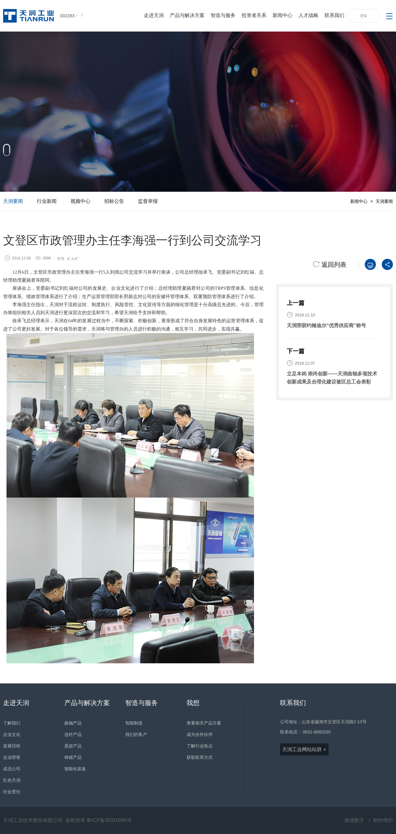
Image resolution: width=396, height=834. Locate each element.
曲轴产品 (73, 723)
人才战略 (308, 15)
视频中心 (80, 201)
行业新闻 (47, 201)
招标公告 (114, 201)
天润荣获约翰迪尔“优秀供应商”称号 (326, 325)
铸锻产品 (73, 757)
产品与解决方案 (187, 15)
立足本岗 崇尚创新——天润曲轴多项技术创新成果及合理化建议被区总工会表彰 (332, 377)
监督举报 (148, 201)
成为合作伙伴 (200, 734)
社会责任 (11, 791)
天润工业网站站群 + (304, 749)
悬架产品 (73, 745)
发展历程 (11, 745)
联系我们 (334, 15)
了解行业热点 (200, 745)
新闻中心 (282, 15)
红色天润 (11, 780)
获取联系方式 (200, 757)
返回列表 (329, 264)
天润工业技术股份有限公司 (32, 820)
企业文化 (11, 734)
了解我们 (11, 723)
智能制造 (134, 723)
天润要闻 (13, 201)
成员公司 (11, 768)
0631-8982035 (317, 731)
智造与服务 (223, 15)
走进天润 (154, 15)
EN (364, 15)
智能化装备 (75, 768)
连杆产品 (73, 734)
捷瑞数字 (354, 820)
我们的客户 (136, 734)
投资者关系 (254, 15)
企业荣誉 (11, 757)
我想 (193, 702)
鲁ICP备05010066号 (109, 820)
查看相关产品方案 (204, 723)
